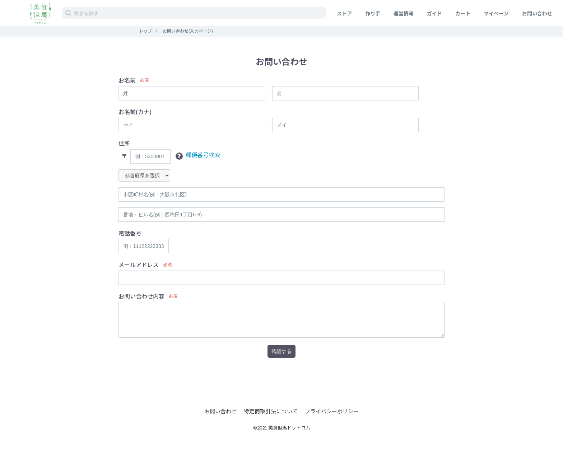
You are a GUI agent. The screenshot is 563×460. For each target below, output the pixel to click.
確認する (281, 351)
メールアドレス (138, 264)
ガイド (434, 13)
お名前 (127, 80)
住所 (124, 143)
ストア (344, 13)
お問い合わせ (537, 13)
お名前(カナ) (135, 112)
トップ (145, 31)
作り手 (372, 13)
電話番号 (129, 233)
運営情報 (404, 13)
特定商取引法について (271, 411)
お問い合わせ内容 (141, 296)
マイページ (496, 13)
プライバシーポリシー (332, 411)
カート (462, 13)
